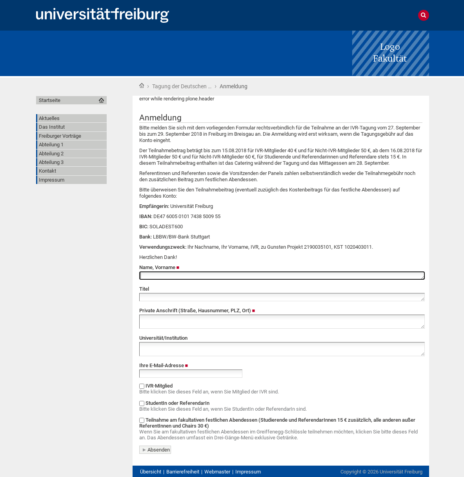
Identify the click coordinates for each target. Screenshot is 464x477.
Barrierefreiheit (182, 472)
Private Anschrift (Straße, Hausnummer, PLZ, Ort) (197, 310)
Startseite (141, 85)
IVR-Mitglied (280, 389)
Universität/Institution (163, 338)
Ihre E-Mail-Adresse (163, 365)
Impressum (248, 472)
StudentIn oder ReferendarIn (280, 406)
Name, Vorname (159, 267)
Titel (144, 289)
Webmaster (217, 472)
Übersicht (150, 472)
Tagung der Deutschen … (181, 86)
